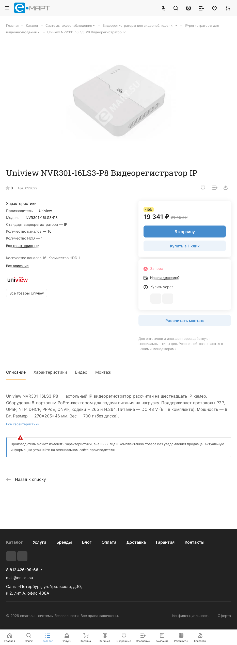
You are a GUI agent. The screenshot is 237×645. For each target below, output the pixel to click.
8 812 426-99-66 (22, 570)
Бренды (64, 542)
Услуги (39, 542)
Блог (86, 542)
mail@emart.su (19, 577)
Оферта (224, 615)
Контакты (194, 542)
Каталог (14, 542)
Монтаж (103, 372)
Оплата (109, 542)
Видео (81, 372)
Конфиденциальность (191, 615)
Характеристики (50, 372)
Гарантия (165, 542)
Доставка (136, 542)
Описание (16, 372)
